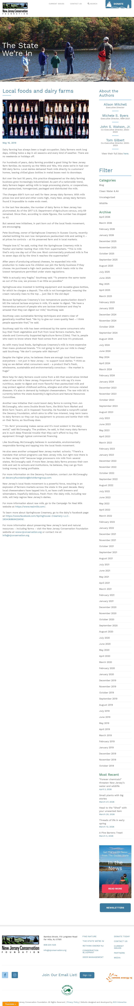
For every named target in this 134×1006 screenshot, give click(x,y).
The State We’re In (93, 941)
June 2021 (104, 570)
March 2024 (105, 369)
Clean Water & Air (109, 191)
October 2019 (106, 692)
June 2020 (105, 643)
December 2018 (107, 753)
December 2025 (107, 241)
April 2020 (104, 656)
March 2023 (105, 442)
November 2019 (107, 686)
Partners (119, 953)
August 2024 (106, 338)
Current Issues (119, 947)
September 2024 (108, 332)
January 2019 (106, 747)
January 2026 (106, 235)
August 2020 (106, 631)
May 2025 (104, 284)
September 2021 (108, 552)
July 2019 (104, 711)
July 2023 (104, 418)
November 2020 (107, 613)
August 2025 (106, 265)
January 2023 (106, 454)
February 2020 (107, 668)
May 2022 (104, 503)
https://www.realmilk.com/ (30, 506)
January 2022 (106, 528)
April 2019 (104, 729)
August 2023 (106, 412)
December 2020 (107, 607)
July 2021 (104, 564)
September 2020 (108, 625)
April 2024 (104, 363)
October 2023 (106, 399)
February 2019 (107, 741)
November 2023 (107, 393)
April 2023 (104, 436)
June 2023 (105, 424)
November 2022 (107, 467)
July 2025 (104, 271)
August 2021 (106, 558)
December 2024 (107, 314)
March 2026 (105, 223)
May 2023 (104, 430)
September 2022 (108, 479)
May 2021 (104, 576)
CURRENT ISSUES (56, 4)
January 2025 (106, 308)
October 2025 (106, 253)
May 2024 (104, 357)
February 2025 (107, 302)
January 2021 (106, 601)
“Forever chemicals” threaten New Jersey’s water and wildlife (112, 782)
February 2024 (107, 375)
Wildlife (103, 203)
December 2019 (107, 680)
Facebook (5, 975)
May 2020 (104, 650)
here (126, 153)
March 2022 (105, 515)
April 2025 (104, 290)
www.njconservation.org (28, 532)
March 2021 (105, 589)
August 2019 (106, 704)
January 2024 (106, 381)
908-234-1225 (50, 945)
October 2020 (106, 619)
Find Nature (89, 936)
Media (117, 957)
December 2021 (107, 534)
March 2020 (105, 662)
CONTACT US (76, 4)
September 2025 (108, 259)
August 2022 (106, 485)
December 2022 (107, 460)
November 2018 (107, 759)
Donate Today (122, 936)
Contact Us (120, 941)
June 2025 (105, 277)
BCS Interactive (119, 1002)
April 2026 (104, 216)
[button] (115, 888)
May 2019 (104, 723)
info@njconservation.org (16, 535)
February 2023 (107, 448)
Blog (101, 185)
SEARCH (92, 4)
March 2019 (105, 735)
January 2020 (106, 674)
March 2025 (105, 296)
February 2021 (106, 595)
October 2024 (106, 326)
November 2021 (107, 540)
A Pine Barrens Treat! (111, 832)
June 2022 (105, 497)
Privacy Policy (73, 1002)
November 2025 (107, 247)
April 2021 (104, 582)
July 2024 (104, 345)
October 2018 (106, 765)
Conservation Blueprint (90, 951)
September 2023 (108, 406)
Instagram (15, 975)
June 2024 (105, 351)
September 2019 (108, 698)
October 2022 (106, 473)
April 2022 (104, 509)
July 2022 (104, 491)
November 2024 (107, 320)
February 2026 (107, 229)
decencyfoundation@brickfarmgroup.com (28, 477)
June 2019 (104, 717)
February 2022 (107, 521)
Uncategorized (107, 197)
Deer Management (93, 957)
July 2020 (104, 637)
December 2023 (107, 387)
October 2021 (106, 546)
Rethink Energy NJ (93, 945)
